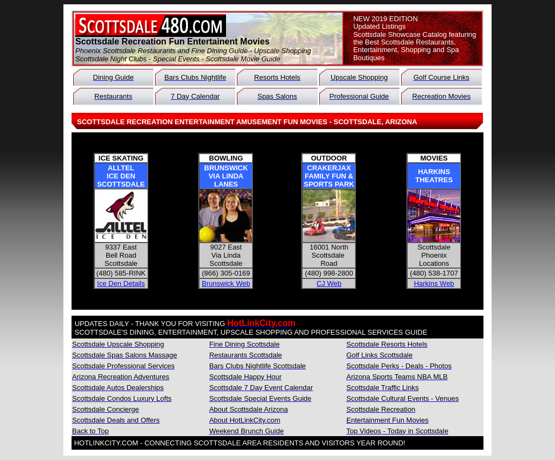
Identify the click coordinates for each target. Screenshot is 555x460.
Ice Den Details (121, 283)
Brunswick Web (226, 283)
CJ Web (329, 283)
